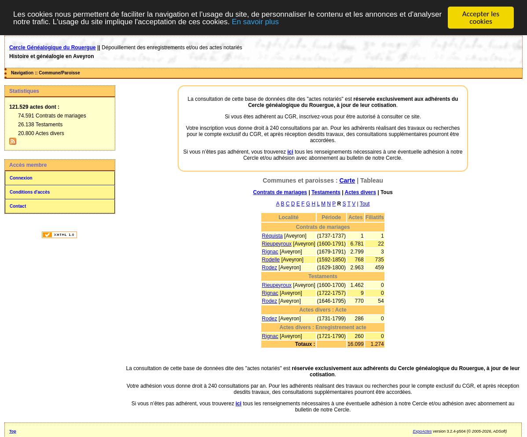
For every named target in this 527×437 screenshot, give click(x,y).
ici (290, 152)
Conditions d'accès (30, 192)
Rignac (270, 252)
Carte (347, 180)
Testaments (325, 192)
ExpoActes (422, 431)
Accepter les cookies (480, 17)
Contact (18, 206)
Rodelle (271, 260)
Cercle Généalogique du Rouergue (52, 47)
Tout (365, 204)
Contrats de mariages (280, 192)
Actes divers (360, 192)
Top (12, 431)
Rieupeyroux (276, 244)
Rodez (269, 267)
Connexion (21, 178)
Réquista (272, 236)
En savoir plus (255, 21)
